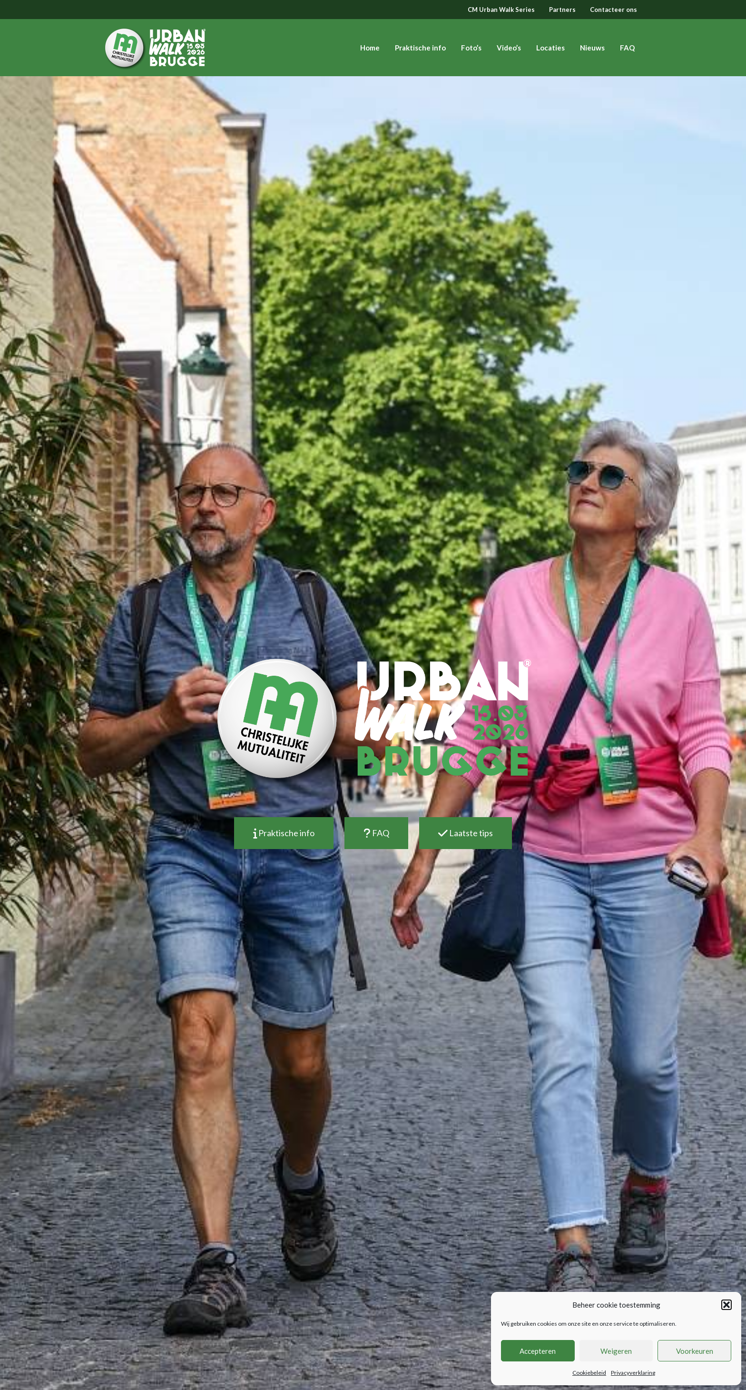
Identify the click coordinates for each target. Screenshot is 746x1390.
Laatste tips (465, 833)
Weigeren (616, 1351)
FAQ (627, 47)
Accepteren (538, 1351)
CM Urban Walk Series (501, 9)
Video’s (509, 47)
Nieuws (592, 47)
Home (370, 47)
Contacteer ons (613, 9)
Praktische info (420, 47)
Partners (562, 9)
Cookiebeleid (589, 1372)
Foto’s (471, 47)
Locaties (550, 47)
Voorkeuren (694, 1351)
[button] (726, 1305)
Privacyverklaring (633, 1372)
